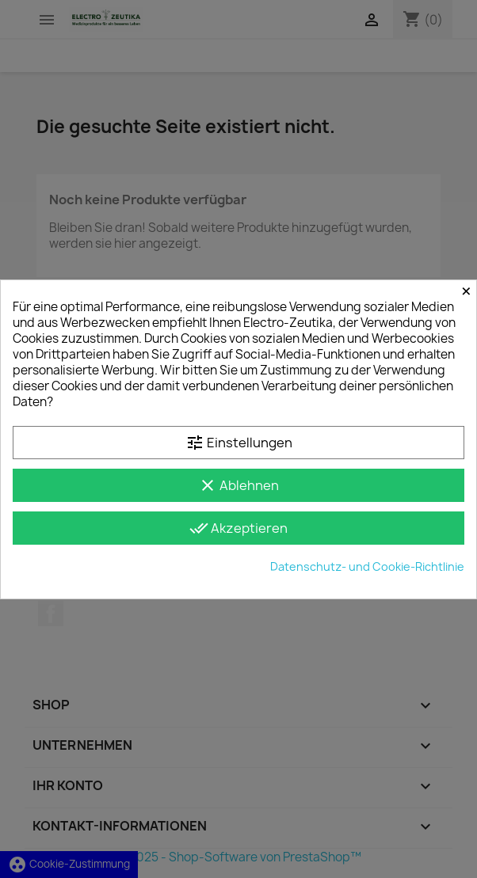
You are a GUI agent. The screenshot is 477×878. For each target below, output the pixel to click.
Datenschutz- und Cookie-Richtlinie (367, 566)
